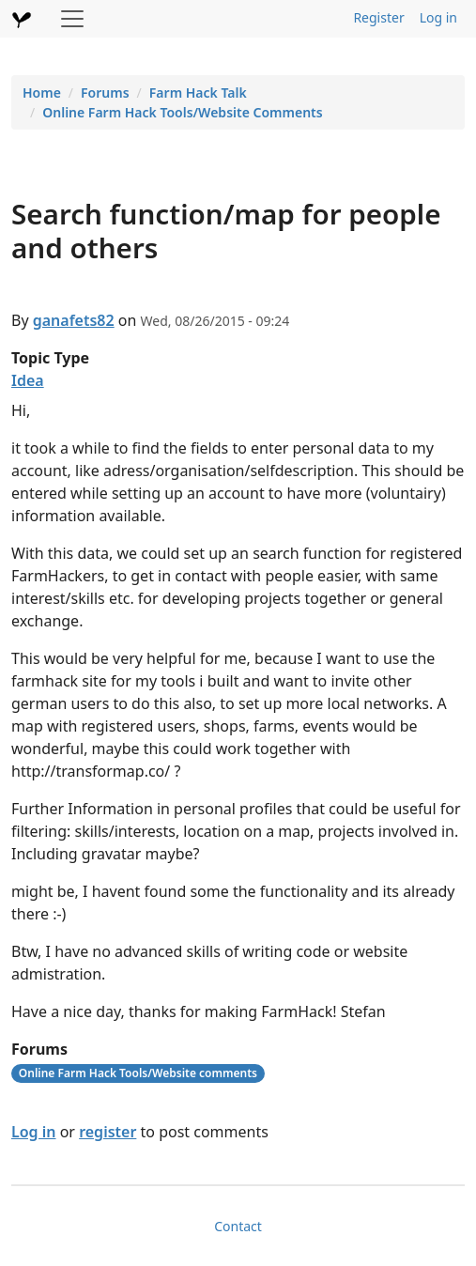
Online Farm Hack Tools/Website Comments (182, 112)
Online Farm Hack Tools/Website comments (138, 1073)
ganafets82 (74, 320)
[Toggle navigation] (72, 19)
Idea (27, 380)
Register (378, 17)
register (107, 1131)
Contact (238, 1226)
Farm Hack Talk (198, 92)
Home (42, 92)
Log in (438, 17)
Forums (105, 92)
